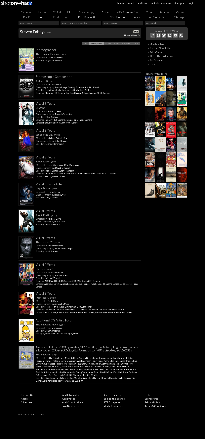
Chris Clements (111, 361)
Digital (57, 12)
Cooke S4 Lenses (83, 284)
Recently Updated (157, 73)
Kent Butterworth (48, 372)
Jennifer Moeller (91, 375)
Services (164, 12)
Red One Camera (73, 93)
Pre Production (32, 17)
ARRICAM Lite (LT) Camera (58, 281)
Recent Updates (112, 395)
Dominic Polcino (101, 366)
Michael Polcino (52, 361)
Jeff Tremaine (54, 84)
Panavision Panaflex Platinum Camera (106, 309)
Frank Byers (60, 194)
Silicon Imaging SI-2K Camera (96, 93)
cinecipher (179, 3)
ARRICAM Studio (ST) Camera (85, 281)
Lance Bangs (61, 87)
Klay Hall (117, 372)
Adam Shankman (55, 272)
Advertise (26, 402)
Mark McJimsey (81, 378)
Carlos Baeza (67, 366)
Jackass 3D (45, 80)
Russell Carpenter (63, 114)
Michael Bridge (66, 378)
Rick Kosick (94, 87)
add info (142, 3)
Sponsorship (151, 398)
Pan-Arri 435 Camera (55, 120)
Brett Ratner (54, 301)
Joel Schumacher (55, 245)
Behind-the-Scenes (114, 398)
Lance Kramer (125, 361)
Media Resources (113, 406)
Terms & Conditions (155, 406)
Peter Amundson (53, 224)
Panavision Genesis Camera (79, 120)
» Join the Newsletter (160, 47)
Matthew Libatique (64, 248)
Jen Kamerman (112, 369)
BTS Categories (112, 402)
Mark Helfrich (52, 306)
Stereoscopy (86, 12)
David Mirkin (106, 372)
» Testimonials (155, 60)
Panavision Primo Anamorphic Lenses (60, 122)
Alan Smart (94, 372)
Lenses (42, 12)
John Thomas (61, 141)
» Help (151, 64)
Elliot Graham (51, 117)
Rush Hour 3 (46, 297)
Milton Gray (126, 369)
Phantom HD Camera (55, 93)
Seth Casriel (51, 90)
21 (40, 107)
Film (69, 12)
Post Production (88, 17)
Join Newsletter (71, 406)
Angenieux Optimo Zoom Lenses (58, 284)
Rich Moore (61, 363)
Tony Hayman (64, 380)
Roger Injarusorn (53, 60)
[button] (85, 43)
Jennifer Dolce (50, 380)
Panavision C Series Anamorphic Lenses (75, 312)
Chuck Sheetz (48, 363)
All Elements (156, 17)
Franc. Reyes (54, 192)
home (120, 3)
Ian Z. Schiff (77, 380)
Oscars (180, 12)
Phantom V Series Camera (78, 173)
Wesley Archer (84, 361)
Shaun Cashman (130, 372)
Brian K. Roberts (109, 378)
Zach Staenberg (66, 170)
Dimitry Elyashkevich (78, 87)
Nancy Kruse (97, 361)
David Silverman (55, 57)
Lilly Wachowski (71, 165)
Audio (105, 12)
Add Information (71, 395)
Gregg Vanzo (82, 372)
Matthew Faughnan (77, 363)
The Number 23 (48, 242)
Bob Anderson (105, 358)
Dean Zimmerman (67, 306)
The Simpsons (47, 354)
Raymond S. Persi (52, 366)
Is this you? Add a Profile (131, 35)
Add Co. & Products (72, 402)
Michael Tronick (53, 278)
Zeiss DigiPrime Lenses (54, 176)
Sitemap (179, 17)
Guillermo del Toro (44, 375)
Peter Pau (60, 221)
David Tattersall (62, 168)
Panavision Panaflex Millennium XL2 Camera (66, 309)
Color (149, 12)
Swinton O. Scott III (83, 366)
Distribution (117, 17)
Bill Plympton (75, 375)
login (191, 3)
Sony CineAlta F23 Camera (103, 173)
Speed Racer (46, 161)
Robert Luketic (55, 111)
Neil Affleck (115, 366)
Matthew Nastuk (121, 358)
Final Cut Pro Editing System (64, 333)
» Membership (156, 43)
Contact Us (27, 395)
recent (130, 3)
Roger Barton (52, 170)
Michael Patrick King (57, 138)
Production (60, 17)
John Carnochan (53, 330)
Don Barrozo (51, 378)
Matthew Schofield (74, 369)
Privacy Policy (152, 402)
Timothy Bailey (94, 363)
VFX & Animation (127, 12)
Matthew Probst (83, 90)
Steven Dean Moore (88, 358)
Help (147, 395)
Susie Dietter (122, 363)
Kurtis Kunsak (124, 378)
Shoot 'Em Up (46, 215)
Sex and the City (48, 134)
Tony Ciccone (51, 197)
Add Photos (68, 398)
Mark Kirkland (71, 358)
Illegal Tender (46, 188)
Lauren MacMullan (55, 369)
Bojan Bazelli (61, 275)
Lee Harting (95, 378)
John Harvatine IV (66, 372)
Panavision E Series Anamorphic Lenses (113, 312)
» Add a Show (155, 52)
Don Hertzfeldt (61, 375)
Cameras (26, 12)
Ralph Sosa (88, 369)
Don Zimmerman (84, 306)
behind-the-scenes (160, 3)
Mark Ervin (100, 369)
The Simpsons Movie (50, 324)
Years (137, 17)
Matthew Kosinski (66, 90)
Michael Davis (54, 218)
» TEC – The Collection (160, 56)
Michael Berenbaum (54, 144)
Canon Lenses (49, 312)
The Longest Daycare (51, 54)
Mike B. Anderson (56, 358)
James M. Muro (62, 304)
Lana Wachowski (55, 165)
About (24, 398)
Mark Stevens (51, 251)
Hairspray (44, 268)
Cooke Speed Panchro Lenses (105, 284)
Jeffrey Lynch (108, 363)
